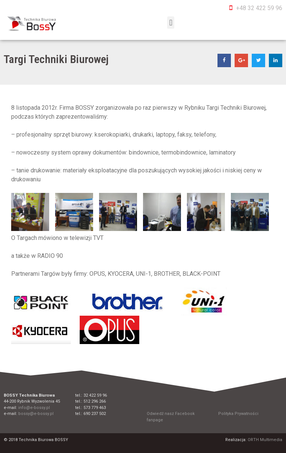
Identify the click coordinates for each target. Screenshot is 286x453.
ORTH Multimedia (265, 439)
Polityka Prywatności (238, 413)
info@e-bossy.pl (34, 407)
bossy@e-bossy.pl (36, 413)
